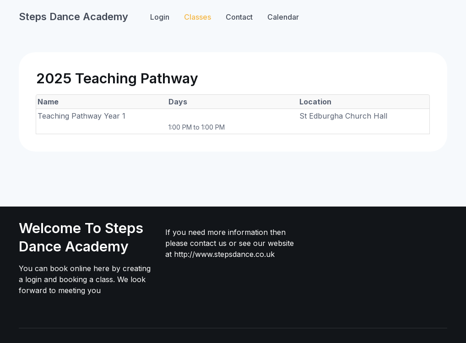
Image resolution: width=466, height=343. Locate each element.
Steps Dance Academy (73, 16)
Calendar (283, 17)
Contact (239, 17)
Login (159, 17)
